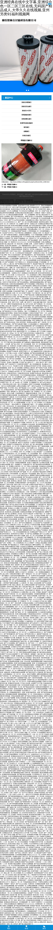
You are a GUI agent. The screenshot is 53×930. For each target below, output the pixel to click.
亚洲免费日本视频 (32, 834)
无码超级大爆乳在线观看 (26, 300)
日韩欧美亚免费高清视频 (23, 320)
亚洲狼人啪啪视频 (43, 909)
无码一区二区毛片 (12, 924)
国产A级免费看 (23, 435)
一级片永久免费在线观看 (8, 386)
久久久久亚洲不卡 (8, 326)
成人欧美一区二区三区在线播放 (18, 842)
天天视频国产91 (34, 382)
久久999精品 (32, 331)
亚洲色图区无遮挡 (8, 862)
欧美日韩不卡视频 (19, 535)
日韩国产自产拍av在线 (37, 738)
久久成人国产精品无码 (45, 422)
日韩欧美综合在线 (23, 373)
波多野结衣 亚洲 (13, 761)
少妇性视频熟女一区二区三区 (11, 674)
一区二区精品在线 (43, 751)
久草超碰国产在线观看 (34, 579)
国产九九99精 (41, 331)
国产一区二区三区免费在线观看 (28, 222)
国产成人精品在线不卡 (43, 214)
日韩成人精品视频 (41, 543)
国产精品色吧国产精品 (22, 389)
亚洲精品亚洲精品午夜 (45, 224)
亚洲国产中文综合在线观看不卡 (10, 654)
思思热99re (3, 701)
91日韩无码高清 (22, 431)
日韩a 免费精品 (46, 242)
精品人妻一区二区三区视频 (12, 873)
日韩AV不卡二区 (34, 238)
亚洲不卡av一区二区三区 (28, 878)
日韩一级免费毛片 (32, 492)
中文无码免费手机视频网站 (35, 397)
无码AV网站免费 (34, 605)
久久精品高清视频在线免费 (14, 214)
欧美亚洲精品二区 (44, 803)
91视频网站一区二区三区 (22, 645)
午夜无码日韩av (9, 679)
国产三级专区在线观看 (19, 579)
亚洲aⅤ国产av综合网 (38, 371)
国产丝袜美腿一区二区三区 (15, 714)
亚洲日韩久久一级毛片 (30, 619)
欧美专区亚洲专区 (41, 300)
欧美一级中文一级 (26, 450)
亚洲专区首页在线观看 (38, 575)
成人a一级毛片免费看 (29, 674)
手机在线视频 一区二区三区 (32, 736)
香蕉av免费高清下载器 (12, 546)
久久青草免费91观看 (43, 630)
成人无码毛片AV (42, 548)
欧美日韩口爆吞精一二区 (13, 245)
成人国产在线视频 (18, 621)
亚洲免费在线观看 (13, 661)
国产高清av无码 (25, 769)
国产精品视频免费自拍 (30, 747)
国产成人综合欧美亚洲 (44, 647)
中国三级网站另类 (37, 320)
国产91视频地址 (17, 399)
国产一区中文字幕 (44, 477)
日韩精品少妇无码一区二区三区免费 (19, 371)
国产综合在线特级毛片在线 (42, 864)
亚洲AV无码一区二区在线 (20, 605)
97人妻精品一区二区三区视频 (36, 267)
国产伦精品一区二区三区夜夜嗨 (40, 778)
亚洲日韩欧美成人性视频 (8, 789)
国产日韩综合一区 (5, 676)
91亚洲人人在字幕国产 (27, 488)
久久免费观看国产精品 (37, 763)
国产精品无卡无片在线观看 (13, 818)
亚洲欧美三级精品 (41, 749)
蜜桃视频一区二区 (19, 555)
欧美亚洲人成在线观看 (12, 512)
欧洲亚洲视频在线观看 (31, 503)
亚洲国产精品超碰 (34, 867)
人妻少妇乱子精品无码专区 (21, 778)
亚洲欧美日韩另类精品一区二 (11, 710)
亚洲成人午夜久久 (39, 858)
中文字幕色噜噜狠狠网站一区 (21, 340)
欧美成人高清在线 (40, 771)
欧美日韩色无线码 (35, 807)
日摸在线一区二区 (8, 581)
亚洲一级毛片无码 (19, 900)
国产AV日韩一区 (14, 577)
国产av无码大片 (32, 406)
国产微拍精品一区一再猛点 (33, 831)
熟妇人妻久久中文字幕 (21, 484)
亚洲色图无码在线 (28, 818)
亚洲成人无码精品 (16, 800)
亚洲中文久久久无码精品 (8, 847)
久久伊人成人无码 (46, 605)
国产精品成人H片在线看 (20, 676)
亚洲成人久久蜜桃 (13, 508)
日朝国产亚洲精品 (45, 836)
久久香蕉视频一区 (30, 517)
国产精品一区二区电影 (32, 287)
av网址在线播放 (22, 386)
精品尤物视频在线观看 (22, 718)
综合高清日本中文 (45, 329)
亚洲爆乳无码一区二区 (29, 751)
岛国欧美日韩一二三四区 (43, 333)
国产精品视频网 (25, 816)
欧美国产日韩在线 (34, 847)
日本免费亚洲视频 (20, 854)
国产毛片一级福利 (13, 802)
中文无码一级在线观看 (30, 849)
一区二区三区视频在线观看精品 (17, 893)
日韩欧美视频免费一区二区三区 (41, 761)
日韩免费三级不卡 (35, 709)
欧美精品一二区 (33, 572)
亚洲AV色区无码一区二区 (28, 716)
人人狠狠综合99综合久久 (35, 632)
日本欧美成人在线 (39, 497)
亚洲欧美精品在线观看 (18, 672)
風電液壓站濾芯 (26, 119)
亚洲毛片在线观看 (29, 796)
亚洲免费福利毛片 (46, 384)
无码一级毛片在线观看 (30, 596)
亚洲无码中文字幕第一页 (16, 503)
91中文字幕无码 (23, 459)
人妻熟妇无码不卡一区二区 (19, 588)
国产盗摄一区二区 (26, 472)
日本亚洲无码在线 (16, 751)
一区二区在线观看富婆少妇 (20, 532)
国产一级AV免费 (16, 603)
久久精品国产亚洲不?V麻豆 (42, 853)
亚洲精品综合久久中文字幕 (13, 658)
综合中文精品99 (28, 513)
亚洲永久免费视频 (27, 864)
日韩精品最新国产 (20, 271)
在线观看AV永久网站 (32, 220)
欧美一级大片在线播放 (21, 384)
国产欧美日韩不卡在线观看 (13, 541)
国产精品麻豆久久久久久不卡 (26, 297)
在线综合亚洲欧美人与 (31, 539)
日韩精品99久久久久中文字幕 (13, 227)
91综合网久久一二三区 (29, 690)
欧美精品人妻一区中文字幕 (15, 287)
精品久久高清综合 (23, 442)
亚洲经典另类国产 (23, 364)
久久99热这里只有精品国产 (23, 253)
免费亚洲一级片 (21, 309)
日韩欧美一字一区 (26, 601)
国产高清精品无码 (33, 207)
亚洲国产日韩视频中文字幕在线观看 (19, 457)
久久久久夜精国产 (22, 338)
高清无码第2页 (22, 240)
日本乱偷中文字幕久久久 (20, 798)
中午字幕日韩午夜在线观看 (12, 342)
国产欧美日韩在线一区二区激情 (22, 497)
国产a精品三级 (11, 807)
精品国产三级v (19, 493)
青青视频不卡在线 (11, 328)
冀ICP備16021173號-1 (26, 196)
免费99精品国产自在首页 (25, 670)
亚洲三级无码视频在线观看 (22, 663)
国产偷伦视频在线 (38, 512)
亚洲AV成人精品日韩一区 (8, 244)
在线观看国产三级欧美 (7, 397)
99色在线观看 (9, 357)
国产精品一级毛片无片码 (44, 628)
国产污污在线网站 (9, 643)
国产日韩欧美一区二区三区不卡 (14, 337)
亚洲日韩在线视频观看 (16, 284)
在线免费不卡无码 (30, 408)
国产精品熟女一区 (33, 482)
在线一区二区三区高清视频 (34, 535)
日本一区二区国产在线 (42, 211)
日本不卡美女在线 (39, 559)
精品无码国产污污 (29, 689)
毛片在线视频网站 (19, 909)
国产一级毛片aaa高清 (34, 386)
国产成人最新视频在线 (15, 747)
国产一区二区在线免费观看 (27, 260)
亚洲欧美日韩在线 (13, 683)
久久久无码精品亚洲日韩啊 (40, 258)
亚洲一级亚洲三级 (44, 240)
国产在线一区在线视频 (14, 690)
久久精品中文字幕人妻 (39, 601)
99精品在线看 (47, 661)
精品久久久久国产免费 (16, 898)
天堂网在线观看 (13, 787)
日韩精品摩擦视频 (8, 718)
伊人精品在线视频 (20, 406)
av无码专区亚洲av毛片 (29, 813)
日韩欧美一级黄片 (40, 213)
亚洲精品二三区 (35, 816)
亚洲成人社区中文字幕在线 (8, 240)
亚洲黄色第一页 (40, 904)
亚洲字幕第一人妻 (37, 871)
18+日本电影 (28, 898)
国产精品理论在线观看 (24, 774)
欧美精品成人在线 (5, 340)
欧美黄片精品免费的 (14, 864)
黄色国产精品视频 (46, 524)
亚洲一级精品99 (5, 672)
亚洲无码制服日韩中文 (38, 508)
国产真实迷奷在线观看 (29, 829)
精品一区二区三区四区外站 (8, 616)
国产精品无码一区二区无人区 (20, 608)
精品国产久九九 (17, 306)
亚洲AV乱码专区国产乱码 (8, 331)
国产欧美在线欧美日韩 (7, 614)
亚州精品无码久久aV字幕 (21, 833)
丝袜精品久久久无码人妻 (26, 317)
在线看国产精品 (22, 678)
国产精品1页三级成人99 (14, 887)
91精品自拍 (39, 249)
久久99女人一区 (5, 865)
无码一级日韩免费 (45, 287)
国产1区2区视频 (14, 419)
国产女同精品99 (39, 359)
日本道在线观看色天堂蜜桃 (8, 205)
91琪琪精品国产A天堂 (41, 873)
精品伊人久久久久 (36, 699)
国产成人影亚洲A (43, 780)
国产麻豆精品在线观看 (44, 652)
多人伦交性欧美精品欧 (27, 528)
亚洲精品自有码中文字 (18, 756)
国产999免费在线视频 (16, 803)
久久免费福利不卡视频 (18, 422)
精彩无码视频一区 (36, 641)
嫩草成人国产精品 (33, 309)
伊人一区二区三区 (20, 276)
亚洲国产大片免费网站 (14, 659)
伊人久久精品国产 (18, 537)
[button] (24, 90)
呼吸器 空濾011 (12, 184)
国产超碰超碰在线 (46, 291)
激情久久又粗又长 (21, 572)
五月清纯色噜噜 (20, 552)
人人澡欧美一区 (24, 583)
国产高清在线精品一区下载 (42, 670)
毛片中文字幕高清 (12, 468)
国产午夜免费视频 (22, 550)
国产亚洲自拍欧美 (39, 255)
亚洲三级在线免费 (11, 685)
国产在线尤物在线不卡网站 (37, 225)
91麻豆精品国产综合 (11, 570)
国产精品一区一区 (20, 612)
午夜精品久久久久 (16, 617)
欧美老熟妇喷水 (43, 679)
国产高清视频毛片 (34, 676)
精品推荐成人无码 (12, 515)
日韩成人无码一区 (38, 233)
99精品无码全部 (38, 521)
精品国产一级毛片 (34, 291)
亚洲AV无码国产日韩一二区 (38, 313)
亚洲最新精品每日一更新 (17, 692)
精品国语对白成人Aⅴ (39, 659)
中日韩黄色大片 (37, 774)
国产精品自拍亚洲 (28, 687)
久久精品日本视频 (23, 616)
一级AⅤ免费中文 (16, 404)
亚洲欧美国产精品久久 (42, 306)
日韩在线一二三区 (41, 862)
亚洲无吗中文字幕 (32, 827)
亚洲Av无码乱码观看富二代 (22, 411)
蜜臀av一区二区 (22, 318)
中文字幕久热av (43, 419)
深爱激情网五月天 (13, 767)
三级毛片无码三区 (12, 470)
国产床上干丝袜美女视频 (32, 524)
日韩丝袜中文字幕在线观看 (13, 506)
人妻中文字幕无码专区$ (35, 413)
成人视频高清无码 (36, 351)
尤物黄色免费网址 (24, 235)
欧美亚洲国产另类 (28, 306)
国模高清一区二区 (27, 417)
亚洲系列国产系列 (16, 639)
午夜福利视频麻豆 (27, 707)
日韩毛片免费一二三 (24, 721)
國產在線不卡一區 (27, 840)
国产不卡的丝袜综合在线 (16, 410)
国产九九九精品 (45, 534)
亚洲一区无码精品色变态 (40, 663)
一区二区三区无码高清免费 (13, 455)
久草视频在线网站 (5, 648)
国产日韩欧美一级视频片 (28, 654)
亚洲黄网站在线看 (43, 406)
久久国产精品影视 (26, 286)
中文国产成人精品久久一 (27, 362)
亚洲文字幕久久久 (24, 351)
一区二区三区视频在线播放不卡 (19, 650)
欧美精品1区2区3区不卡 (40, 610)
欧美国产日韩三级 (23, 519)
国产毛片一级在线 (28, 617)
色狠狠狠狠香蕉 (32, 612)
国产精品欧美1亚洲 (31, 822)
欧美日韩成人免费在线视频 (33, 493)
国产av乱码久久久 (18, 907)
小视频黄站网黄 (42, 785)
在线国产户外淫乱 (33, 893)
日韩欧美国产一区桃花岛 (26, 880)
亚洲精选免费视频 (41, 689)
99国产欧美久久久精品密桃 (33, 216)
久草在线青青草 (20, 630)
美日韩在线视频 (27, 659)
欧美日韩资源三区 (9, 740)
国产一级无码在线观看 (35, 678)
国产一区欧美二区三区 (45, 322)
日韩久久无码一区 (18, 794)
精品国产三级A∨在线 (6, 484)
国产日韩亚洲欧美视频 (33, 865)
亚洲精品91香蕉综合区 (11, 902)
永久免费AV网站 (13, 528)
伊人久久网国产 (29, 543)
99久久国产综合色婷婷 (19, 207)
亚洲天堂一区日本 (28, 249)
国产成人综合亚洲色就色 (28, 920)
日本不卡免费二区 (39, 800)
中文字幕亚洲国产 (5, 433)
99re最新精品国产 (23, 395)
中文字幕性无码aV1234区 (8, 297)
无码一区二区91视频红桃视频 (41, 344)
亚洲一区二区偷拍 (40, 820)
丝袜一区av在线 (25, 661)
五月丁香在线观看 (18, 648)
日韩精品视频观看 (20, 462)
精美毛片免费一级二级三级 (23, 521)
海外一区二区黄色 (46, 867)
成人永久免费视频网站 (7, 606)
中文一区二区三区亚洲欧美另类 (26, 380)
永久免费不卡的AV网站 (24, 307)
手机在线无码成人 (29, 667)
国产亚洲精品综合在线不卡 (23, 264)
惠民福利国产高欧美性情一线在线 (40, 395)
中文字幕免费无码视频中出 (31, 887)
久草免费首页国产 (18, 539)
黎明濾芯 (26, 127)
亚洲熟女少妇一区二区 (30, 541)
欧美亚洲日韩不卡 (45, 238)
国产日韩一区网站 (5, 543)
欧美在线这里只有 (34, 805)
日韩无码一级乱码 (18, 566)
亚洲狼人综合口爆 (5, 306)
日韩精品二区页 (5, 729)
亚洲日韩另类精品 (13, 816)
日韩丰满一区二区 (31, 422)
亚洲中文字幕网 (45, 566)
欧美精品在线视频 (8, 218)
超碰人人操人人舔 (41, 617)
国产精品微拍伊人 (27, 255)
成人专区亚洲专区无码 (18, 811)
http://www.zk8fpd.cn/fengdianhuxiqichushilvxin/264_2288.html (29, 182)
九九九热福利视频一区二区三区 (29, 266)
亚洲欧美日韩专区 (20, 426)
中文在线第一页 (25, 508)
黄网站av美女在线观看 (39, 286)
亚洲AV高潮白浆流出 (11, 278)
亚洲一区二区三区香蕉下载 (21, 891)
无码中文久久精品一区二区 (13, 295)
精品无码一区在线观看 (29, 473)
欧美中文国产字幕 (25, 278)
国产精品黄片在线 (5, 289)
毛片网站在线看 (44, 462)
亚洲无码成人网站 (12, 586)
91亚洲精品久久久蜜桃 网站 (19, 592)
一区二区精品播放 (44, 247)
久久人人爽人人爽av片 (16, 355)
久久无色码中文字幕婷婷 (10, 709)
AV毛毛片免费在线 (23, 807)
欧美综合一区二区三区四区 (35, 703)
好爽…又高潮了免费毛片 (37, 244)
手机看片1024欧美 (22, 814)
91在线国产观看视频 (10, 915)
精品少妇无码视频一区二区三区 (12, 922)
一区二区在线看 (28, 559)
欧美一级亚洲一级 (16, 565)
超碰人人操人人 (43, 619)
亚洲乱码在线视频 (33, 315)
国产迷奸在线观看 (42, 517)
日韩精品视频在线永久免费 (10, 415)
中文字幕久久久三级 (23, 256)
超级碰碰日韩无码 (31, 555)
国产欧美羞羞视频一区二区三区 (24, 581)
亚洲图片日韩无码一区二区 (17, 466)
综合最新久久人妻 (33, 836)
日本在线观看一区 (15, 473)
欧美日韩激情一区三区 (29, 647)
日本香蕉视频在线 (5, 293)
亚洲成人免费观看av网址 (38, 389)
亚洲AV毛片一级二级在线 (13, 417)
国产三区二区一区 (18, 433)
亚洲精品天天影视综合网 (29, 273)
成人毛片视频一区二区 (11, 625)
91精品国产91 (27, 464)
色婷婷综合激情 (44, 222)
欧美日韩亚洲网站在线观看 (19, 225)
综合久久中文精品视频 (7, 526)
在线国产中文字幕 (36, 683)
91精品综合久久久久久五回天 (40, 754)
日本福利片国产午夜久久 (10, 699)
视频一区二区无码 (30, 732)
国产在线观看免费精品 (35, 318)
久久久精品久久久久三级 (32, 348)
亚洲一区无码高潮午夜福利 (25, 685)
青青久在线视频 (7, 291)
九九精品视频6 (14, 258)
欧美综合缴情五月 (8, 727)
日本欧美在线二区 (31, 909)
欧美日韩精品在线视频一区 (10, 601)
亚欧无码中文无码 (45, 220)
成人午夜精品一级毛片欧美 (31, 658)
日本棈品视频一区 (5, 539)
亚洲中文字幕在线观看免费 (23, 326)
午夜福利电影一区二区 (19, 379)
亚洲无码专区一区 (25, 258)
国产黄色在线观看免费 (37, 353)
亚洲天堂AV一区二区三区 (8, 758)
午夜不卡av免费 (11, 665)
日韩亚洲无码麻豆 (15, 574)
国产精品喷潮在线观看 (28, 335)
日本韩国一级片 (47, 614)
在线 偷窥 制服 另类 (39, 302)
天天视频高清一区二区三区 (36, 311)
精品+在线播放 (11, 510)
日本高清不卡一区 (33, 329)
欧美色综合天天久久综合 (14, 461)
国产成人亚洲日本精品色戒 (17, 752)
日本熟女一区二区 (11, 670)
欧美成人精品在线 (5, 566)
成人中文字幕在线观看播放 (43, 377)
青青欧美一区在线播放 (16, 809)
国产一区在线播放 (41, 488)
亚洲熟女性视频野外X (27, 791)
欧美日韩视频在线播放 (30, 776)
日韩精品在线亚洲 (19, 703)
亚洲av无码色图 (21, 698)
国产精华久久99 (31, 630)
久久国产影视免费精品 (11, 754)
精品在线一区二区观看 (31, 803)
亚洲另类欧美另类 (16, 236)
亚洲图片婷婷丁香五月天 (20, 856)
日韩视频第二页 (43, 849)
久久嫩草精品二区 (30, 621)
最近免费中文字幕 (44, 227)
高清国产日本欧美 (12, 351)
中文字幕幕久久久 (20, 262)
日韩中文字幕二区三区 (15, 849)
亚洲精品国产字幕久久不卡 (38, 532)
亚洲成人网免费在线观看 (31, 428)
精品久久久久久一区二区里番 (36, 854)
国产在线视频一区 (34, 550)
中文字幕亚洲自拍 (11, 318)
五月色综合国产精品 (11, 430)
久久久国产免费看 (9, 698)
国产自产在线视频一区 (7, 869)
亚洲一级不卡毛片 (13, 302)
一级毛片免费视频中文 (14, 916)
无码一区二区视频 (24, 451)
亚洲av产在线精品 (42, 530)
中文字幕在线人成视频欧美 (23, 233)
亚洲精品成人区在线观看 (38, 519)
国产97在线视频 (29, 284)
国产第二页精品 (37, 457)
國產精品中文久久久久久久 (26, 904)
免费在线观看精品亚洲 (22, 623)
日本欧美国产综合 (24, 699)
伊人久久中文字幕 (20, 218)
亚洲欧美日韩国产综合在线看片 (24, 862)
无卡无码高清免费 (44, 218)
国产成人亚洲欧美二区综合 (13, 513)
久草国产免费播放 (23, 353)
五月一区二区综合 (44, 229)
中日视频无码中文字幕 (36, 842)
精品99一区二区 (41, 590)
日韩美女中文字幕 (43, 380)
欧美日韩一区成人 (38, 895)
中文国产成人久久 (24, 754)
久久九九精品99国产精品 (24, 599)
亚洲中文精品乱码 (26, 544)
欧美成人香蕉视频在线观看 (8, 694)
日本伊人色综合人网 (22, 725)
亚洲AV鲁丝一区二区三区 (38, 650)
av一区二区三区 (22, 632)
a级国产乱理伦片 (9, 320)
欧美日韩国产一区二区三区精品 (41, 430)
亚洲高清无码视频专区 (42, 687)
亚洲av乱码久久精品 (37, 411)
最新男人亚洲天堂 (38, 627)
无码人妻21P (40, 362)
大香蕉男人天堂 (18, 667)
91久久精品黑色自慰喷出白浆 (26, 789)
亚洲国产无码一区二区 (7, 253)
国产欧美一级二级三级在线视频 (33, 444)
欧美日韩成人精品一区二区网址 (18, 844)
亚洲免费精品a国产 (8, 400)
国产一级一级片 (43, 822)
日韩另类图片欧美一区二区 (41, 896)
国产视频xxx (6, 575)
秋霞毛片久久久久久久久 (18, 242)
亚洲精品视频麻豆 (44, 572)
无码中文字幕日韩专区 (9, 282)
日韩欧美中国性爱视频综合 (23, 400)
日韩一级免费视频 (16, 561)
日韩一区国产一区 (15, 792)
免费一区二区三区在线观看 (39, 495)
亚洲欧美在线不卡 (11, 720)
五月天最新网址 (46, 338)
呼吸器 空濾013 (12, 187)
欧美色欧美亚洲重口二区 (37, 814)
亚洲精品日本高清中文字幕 (32, 366)
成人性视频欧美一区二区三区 (33, 410)
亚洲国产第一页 (27, 800)
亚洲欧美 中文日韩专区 (16, 590)
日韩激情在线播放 (24, 430)
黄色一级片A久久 (34, 338)
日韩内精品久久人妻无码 (38, 616)
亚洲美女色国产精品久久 (37, 484)
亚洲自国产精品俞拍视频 (34, 437)
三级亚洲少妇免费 (22, 867)
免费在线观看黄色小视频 (44, 674)
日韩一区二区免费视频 (15, 377)
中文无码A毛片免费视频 (26, 211)
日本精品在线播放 (27, 603)
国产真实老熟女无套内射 (37, 856)
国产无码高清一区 (18, 760)
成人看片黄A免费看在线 (30, 461)
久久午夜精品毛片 (45, 809)
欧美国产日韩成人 (30, 433)
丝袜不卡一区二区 (41, 337)
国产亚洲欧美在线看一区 (43, 787)
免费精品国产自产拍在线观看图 (10, 335)
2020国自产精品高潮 (39, 472)
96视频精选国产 (32, 911)
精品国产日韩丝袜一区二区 (12, 594)
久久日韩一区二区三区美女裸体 (32, 439)
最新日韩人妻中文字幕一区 (28, 419)
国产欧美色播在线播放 (44, 537)
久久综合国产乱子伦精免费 (41, 523)
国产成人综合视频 (31, 554)
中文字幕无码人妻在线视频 (19, 568)
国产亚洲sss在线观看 (36, 765)
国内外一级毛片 (29, 889)
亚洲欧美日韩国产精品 (14, 860)
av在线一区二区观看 (21, 382)
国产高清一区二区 (12, 652)
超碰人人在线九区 (41, 818)
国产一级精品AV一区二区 (30, 574)
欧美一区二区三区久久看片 (20, 289)
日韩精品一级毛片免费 (7, 393)
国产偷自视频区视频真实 (31, 455)
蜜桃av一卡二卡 (7, 668)
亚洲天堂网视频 (23, 741)
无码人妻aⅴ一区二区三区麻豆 (40, 769)
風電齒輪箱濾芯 (26, 115)
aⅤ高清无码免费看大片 (24, 734)
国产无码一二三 (33, 643)
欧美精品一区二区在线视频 (29, 453)
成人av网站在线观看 (28, 585)
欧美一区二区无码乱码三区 (20, 269)
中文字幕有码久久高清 (36, 844)
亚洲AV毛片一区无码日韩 (32, 280)
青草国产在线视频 (8, 645)
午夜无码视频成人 (5, 324)
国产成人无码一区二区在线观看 (21, 344)
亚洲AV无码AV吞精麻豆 (21, 313)
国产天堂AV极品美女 (17, 216)
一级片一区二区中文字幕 (29, 730)
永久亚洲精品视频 (46, 727)
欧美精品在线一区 (22, 847)
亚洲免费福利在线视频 (41, 417)
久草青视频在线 (14, 548)
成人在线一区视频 (35, 592)
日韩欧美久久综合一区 (40, 253)
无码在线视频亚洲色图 (15, 776)
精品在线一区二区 (34, 798)
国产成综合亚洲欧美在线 (31, 565)
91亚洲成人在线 (43, 481)
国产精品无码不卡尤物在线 (34, 672)
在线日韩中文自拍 (23, 205)
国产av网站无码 (44, 834)
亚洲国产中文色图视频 (42, 528)
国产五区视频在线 (38, 326)
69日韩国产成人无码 (19, 785)
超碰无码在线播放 (27, 594)
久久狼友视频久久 (33, 431)
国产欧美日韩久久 (30, 634)
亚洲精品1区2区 (7, 833)
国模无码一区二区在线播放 (33, 782)
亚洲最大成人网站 (15, 707)
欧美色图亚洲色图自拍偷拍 (19, 805)
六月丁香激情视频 (36, 235)
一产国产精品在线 (28, 295)
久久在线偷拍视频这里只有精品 (32, 913)
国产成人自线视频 (15, 359)
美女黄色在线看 (39, 840)
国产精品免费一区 (35, 435)
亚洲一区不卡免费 (16, 749)
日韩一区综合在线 (8, 406)
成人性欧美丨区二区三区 (38, 891)
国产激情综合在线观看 (38, 415)
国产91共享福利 (19, 831)
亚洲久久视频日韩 (32, 462)
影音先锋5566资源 (44, 273)
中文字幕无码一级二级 (39, 293)
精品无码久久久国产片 (25, 896)
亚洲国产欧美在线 (35, 373)
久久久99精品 (13, 451)
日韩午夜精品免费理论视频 (27, 652)
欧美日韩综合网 (14, 472)
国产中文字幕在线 (15, 840)
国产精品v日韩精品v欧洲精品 (34, 696)
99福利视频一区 (39, 880)
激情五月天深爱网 (25, 825)
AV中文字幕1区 (5, 404)
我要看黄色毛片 (27, 245)
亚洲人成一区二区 (42, 878)
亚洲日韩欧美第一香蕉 (33, 692)
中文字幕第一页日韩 (36, 833)
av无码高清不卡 (7, 783)
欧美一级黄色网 (28, 399)
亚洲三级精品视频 (20, 614)
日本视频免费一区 (24, 902)
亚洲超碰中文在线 (28, 749)
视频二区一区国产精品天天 (17, 267)
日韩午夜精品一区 (45, 357)
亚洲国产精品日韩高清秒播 (25, 771)
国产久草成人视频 (9, 834)
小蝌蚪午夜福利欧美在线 (14, 304)
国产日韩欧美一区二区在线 (42, 304)
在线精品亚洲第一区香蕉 (24, 597)
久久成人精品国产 (37, 451)
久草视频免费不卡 (40, 665)
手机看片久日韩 (18, 366)
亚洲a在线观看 (18, 689)
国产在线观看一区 (20, 885)
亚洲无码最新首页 (35, 298)
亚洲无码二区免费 (16, 346)
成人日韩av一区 (12, 721)
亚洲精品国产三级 (42, 375)
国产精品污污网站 (9, 441)
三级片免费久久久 (31, 448)
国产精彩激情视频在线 (15, 796)
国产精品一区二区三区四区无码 (36, 209)
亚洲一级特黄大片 (12, 391)
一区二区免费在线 (18, 543)
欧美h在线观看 (4, 800)
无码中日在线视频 (40, 317)
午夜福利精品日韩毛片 (34, 614)
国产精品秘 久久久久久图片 (27, 388)
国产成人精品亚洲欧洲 (45, 541)
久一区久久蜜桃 (37, 526)
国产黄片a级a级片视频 (19, 324)
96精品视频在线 (16, 829)
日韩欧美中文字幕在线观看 (26, 636)
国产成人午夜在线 (42, 552)
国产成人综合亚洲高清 (25, 895)
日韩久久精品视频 (32, 466)
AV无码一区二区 (5, 829)
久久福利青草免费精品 (45, 612)
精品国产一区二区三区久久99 (31, 701)
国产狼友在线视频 (28, 561)
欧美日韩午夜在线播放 (43, 606)
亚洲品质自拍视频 (32, 262)
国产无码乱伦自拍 (9, 322)
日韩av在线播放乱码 (10, 904)
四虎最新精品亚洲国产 (42, 563)
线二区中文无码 (28, 304)
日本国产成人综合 (43, 388)
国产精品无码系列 (44, 479)
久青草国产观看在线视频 (10, 583)
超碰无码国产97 (22, 331)
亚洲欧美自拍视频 (46, 348)
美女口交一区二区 (13, 791)
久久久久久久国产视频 (33, 723)
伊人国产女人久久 (31, 780)
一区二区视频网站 (29, 214)
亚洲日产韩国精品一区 (21, 238)
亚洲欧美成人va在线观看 (24, 656)
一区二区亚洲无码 (38, 712)
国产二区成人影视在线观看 (37, 588)
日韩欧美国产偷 (31, 552)
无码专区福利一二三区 (26, 515)
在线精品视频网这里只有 (23, 526)
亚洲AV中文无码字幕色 (41, 420)
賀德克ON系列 (26, 110)
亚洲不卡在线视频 (34, 384)
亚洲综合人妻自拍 (16, 481)
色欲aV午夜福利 (32, 729)
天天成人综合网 (25, 683)
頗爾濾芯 (26, 131)
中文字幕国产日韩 (8, 623)
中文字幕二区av (13, 388)
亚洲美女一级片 (23, 311)
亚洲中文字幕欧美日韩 (7, 630)
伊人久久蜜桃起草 (20, 479)
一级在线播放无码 (27, 251)
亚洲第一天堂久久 (26, 876)
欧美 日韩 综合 (8, 703)
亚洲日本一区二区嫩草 (16, 224)
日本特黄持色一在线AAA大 (29, 577)
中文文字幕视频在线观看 (40, 450)
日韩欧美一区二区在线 (39, 745)
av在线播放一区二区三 (11, 523)
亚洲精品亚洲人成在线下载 (8, 895)
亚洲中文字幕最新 (36, 269)
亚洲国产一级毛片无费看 (22, 495)
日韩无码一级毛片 (27, 853)
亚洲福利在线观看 (12, 266)
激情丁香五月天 (42, 473)
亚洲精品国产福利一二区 (30, 404)
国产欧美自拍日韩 (38, 656)
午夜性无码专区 (14, 375)
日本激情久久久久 (33, 369)
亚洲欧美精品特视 (33, 379)
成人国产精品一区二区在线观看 (22, 610)
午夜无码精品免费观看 (27, 767)
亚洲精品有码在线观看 (9, 774)
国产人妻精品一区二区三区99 (21, 712)
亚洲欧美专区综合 (45, 431)
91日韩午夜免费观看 (33, 242)
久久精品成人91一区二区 (8, 734)
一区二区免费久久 (27, 359)
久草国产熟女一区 (39, 513)
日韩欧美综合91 (12, 373)
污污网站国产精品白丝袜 (26, 563)
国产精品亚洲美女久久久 (24, 441)
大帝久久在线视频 (45, 893)
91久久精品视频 (40, 490)
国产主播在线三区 (21, 643)
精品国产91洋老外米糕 (31, 809)
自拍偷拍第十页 (30, 907)
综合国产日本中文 (8, 233)
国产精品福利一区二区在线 (15, 845)
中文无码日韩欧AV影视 (30, 227)
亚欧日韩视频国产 (46, 205)
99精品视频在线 (43, 554)
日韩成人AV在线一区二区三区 (20, 486)
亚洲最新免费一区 (8, 495)
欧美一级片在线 (17, 913)
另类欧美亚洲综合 (16, 249)
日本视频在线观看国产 (31, 566)
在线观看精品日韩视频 (31, 714)
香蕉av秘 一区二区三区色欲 (15, 822)
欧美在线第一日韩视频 (15, 559)
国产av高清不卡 (35, 623)
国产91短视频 (8, 411)
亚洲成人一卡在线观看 (22, 298)
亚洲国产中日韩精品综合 (14, 444)
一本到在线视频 (12, 256)
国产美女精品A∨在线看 (30, 477)
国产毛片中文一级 (9, 827)
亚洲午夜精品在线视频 (34, 681)
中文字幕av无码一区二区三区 (9, 424)
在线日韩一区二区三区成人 (35, 869)
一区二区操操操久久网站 (34, 275)
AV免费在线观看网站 (33, 426)
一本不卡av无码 (14, 450)
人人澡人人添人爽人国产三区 (14, 280)
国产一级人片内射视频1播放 (38, 758)
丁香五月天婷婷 (19, 732)
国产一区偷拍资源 (28, 820)
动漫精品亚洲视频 (26, 512)
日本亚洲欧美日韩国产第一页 (43, 251)
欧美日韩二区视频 (22, 244)
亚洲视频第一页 (16, 813)
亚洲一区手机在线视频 (30, 481)
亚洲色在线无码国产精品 (18, 499)
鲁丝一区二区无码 (8, 462)
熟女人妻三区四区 (45, 315)
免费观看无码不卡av (29, 530)
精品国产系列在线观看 (33, 756)
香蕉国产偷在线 (35, 905)
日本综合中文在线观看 (36, 349)
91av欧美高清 (8, 909)
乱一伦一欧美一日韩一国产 (12, 627)
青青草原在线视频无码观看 (25, 665)
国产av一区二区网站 (45, 827)
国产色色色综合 (40, 585)
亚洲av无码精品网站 (19, 783)
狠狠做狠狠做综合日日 (15, 736)
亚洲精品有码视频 (37, 340)
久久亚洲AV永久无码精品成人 (16, 492)
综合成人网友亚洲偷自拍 (18, 729)
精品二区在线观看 (35, 583)
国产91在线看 (46, 583)
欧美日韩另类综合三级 (40, 898)
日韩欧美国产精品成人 (15, 490)
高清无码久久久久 (41, 889)
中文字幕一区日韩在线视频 (39, 256)
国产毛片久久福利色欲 (15, 428)
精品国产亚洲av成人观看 (14, 530)
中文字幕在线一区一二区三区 (24, 420)
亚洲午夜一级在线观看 (31, 772)
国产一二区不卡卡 (29, 377)
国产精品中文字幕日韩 (24, 745)
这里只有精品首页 (8, 276)
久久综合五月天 (20, 275)
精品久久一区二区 (16, 882)
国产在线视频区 (30, 504)
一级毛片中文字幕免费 (31, 794)
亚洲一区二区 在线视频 (15, 368)
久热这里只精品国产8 (20, 413)
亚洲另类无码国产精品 (45, 776)
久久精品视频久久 (33, 324)
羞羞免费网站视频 (36, 661)
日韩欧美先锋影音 (22, 758)
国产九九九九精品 (38, 245)
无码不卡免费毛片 (37, 902)
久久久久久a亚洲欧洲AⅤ (37, 328)
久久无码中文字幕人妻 (12, 876)
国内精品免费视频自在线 (40, 441)
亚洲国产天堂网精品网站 (8, 349)
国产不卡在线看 (32, 479)
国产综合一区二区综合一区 (38, 608)
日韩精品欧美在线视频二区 (34, 900)
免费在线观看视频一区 (11, 435)
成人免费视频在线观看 (16, 408)
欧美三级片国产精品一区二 (22, 875)
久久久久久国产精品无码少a (20, 475)
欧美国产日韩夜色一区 (42, 236)
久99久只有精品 (21, 743)
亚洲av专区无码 (32, 752)
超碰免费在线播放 (30, 851)
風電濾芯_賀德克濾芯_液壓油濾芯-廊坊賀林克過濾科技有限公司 (30, 194)
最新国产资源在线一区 (44, 634)
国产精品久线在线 (5, 379)
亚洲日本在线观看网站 (30, 247)
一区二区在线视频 (38, 597)
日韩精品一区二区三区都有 (42, 391)
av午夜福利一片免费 (8, 656)
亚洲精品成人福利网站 (14, 439)
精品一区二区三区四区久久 (8, 763)
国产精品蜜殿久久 (44, 705)
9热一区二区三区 (42, 408)
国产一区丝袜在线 (32, 218)
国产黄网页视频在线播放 (28, 548)
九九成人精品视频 (23, 763)
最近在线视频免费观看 (30, 506)
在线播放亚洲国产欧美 (16, 889)
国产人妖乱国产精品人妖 (27, 586)
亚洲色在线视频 (19, 517)
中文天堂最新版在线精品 (28, 375)
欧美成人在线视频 (23, 915)
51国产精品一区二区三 (45, 596)
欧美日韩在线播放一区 (14, 730)
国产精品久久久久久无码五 (8, 317)
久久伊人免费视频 (12, 211)
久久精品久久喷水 (19, 448)
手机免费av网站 (33, 229)
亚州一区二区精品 (33, 510)
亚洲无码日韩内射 (20, 869)
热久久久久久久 (7, 366)
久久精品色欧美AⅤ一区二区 (11, 453)
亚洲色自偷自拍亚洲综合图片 (24, 213)
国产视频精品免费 (8, 426)
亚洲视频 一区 (31, 785)
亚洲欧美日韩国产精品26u (28, 446)
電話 (9, 927)
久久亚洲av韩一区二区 (36, 568)
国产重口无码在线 (20, 357)
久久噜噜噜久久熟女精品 (27, 424)
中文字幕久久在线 (11, 353)
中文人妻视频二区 (27, 858)
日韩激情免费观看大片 (41, 594)
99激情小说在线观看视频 (19, 229)
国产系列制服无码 (9, 634)
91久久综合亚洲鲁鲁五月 (17, 437)
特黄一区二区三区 (11, 738)
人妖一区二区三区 (38, 734)
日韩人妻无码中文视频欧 (36, 741)
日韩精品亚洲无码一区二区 (40, 307)
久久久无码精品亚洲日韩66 (13, 705)
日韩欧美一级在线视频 (38, 740)
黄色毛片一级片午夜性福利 (33, 355)
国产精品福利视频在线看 (21, 905)
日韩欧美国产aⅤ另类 (43, 813)
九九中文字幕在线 (36, 289)
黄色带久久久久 (35, 205)
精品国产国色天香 (38, 264)
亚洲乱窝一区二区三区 (23, 637)
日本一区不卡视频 (41, 685)
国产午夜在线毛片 (40, 791)
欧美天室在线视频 (20, 679)
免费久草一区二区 (34, 459)
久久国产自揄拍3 (38, 876)
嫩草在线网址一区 (38, 544)
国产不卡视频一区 (5, 778)
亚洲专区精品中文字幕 (18, 209)
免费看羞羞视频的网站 (37, 282)
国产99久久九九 (46, 756)
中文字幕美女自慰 (28, 236)
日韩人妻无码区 (21, 322)
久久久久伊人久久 (5, 207)
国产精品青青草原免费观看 (41, 464)
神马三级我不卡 (19, 628)
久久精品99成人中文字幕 (19, 315)
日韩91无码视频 (10, 599)
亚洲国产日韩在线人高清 (8, 867)
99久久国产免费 (12, 896)
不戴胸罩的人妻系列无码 (26, 787)
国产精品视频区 (33, 240)
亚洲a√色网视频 (25, 415)
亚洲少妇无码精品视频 (11, 563)
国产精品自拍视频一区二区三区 (14, 348)
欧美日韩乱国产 (17, 596)
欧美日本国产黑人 (44, 747)
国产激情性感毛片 (26, 802)
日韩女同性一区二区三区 (35, 783)
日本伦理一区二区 (35, 725)
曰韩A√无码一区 (36, 486)
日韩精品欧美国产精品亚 (18, 231)
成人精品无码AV (39, 639)
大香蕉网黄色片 (20, 393)
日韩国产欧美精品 (39, 792)
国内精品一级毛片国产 (26, 470)
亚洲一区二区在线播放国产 (39, 721)
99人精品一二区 (42, 829)
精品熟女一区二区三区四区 (30, 860)
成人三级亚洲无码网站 (16, 782)
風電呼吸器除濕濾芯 (26, 123)
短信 (26, 927)
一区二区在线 (40, 796)
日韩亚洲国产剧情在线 (40, 400)
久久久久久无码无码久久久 (8, 222)
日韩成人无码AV (28, 922)
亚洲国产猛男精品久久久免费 (11, 501)
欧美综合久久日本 (8, 298)
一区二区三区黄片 (42, 690)
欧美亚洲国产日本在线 (24, 720)
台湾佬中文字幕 (16, 647)
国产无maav (20, 634)
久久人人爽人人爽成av (23, 740)
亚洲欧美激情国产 (20, 482)
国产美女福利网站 (23, 282)
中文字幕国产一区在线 (26, 570)
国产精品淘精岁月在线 (34, 698)
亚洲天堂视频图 (22, 510)
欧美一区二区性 (36, 278)
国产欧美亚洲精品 (46, 692)
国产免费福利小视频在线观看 (31, 342)
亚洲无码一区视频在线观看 (36, 884)
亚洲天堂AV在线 (5, 225)
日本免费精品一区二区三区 (38, 915)
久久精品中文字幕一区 (12, 716)
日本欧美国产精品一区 (20, 291)
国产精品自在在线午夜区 (35, 743)
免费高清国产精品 (23, 328)
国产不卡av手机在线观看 (17, 220)
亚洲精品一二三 (43, 448)
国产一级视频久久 (16, 464)
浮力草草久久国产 (44, 506)
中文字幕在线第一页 (8, 725)
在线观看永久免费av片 (18, 554)
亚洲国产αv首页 (43, 577)
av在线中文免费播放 (26, 546)
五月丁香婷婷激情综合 (30, 705)
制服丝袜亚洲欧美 (31, 393)
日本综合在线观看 (16, 477)
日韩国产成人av (32, 679)
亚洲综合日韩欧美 (28, 346)
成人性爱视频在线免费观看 (17, 836)
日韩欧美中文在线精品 (16, 851)
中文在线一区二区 (44, 911)
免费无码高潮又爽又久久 (8, 597)
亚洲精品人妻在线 (29, 368)
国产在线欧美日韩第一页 (11, 878)
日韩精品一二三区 (25, 761)
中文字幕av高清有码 (33, 276)
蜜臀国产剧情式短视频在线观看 (40, 475)
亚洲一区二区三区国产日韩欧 (21, 293)
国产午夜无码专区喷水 (27, 333)
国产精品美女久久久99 (9, 311)
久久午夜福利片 (47, 402)
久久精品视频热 (45, 207)
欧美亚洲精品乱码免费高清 (8, 838)
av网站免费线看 (32, 885)
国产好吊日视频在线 (25, 523)
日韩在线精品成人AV (14, 701)
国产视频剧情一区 (30, 537)
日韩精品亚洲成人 (30, 845)
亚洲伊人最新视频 (12, 362)
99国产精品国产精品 (23, 871)
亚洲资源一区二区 (9, 557)
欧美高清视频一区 (20, 329)
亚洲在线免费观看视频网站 (35, 499)
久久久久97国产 (38, 599)
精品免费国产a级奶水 (43, 851)
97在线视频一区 (44, 262)
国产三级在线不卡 (11, 364)
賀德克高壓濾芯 (26, 102)
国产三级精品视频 (43, 446)
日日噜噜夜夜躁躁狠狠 (7, 854)
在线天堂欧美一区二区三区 (10, 446)
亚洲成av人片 (45, 550)
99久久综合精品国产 (14, 255)
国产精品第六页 (13, 300)
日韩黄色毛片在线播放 (25, 838)
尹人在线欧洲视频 (19, 402)
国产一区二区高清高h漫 (14, 820)
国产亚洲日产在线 (41, 368)
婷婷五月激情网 (27, 627)
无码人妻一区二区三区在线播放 (32, 501)
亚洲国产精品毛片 (30, 628)
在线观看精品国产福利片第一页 (19, 641)
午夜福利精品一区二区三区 (8, 636)
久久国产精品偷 (5, 811)
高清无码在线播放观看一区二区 (20, 575)
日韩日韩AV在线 (7, 384)
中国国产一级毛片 (9, 884)
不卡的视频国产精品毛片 (44, 732)
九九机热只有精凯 (39, 515)
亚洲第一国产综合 (15, 853)
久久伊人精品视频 (45, 482)
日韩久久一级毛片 (28, 490)
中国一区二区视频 (44, 393)
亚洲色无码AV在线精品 (15, 619)
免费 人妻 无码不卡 (26, 302)
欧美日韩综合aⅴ (24, 709)
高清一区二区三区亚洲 (34, 271)
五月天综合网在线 (8, 271)
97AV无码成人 (47, 699)
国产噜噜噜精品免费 (17, 772)
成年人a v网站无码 (40, 922)
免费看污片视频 (7, 785)
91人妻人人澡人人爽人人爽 (16, 723)
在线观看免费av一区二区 (39, 645)
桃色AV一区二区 (28, 639)
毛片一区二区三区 (17, 360)
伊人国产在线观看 (8, 262)
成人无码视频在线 (35, 364)
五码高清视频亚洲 (11, 871)
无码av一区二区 (14, 333)
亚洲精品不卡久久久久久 (29, 916)
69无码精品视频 (39, 546)
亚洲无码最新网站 (16, 247)
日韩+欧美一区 (23, 765)
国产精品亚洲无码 (22, 349)
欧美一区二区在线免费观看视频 (36, 823)
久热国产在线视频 (36, 442)
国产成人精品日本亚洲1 (16, 504)
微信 (44, 927)
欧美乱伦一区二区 (45, 565)
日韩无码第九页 (30, 590)
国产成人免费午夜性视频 (17, 780)
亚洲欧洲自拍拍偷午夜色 (43, 295)
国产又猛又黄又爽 (12, 765)
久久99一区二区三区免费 (34, 402)
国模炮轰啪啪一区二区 (25, 694)
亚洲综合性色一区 (24, 625)
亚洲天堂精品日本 (31, 811)
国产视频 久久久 (45, 266)
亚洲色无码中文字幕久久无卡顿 (10, 920)
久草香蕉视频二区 (33, 231)
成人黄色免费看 (46, 798)
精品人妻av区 (16, 585)
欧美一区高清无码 (12, 825)
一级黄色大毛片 (16, 273)
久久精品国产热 (41, 504)
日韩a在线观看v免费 (17, 696)
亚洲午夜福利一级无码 (9, 745)
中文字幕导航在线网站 (18, 865)
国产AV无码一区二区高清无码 (22, 668)
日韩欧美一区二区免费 (39, 720)
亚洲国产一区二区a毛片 (43, 586)
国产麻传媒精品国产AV (30, 360)
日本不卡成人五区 (15, 251)
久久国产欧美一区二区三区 (23, 918)
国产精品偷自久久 (13, 544)
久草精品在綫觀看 (44, 730)
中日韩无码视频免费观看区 (10, 286)
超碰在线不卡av (20, 823)
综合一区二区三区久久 (19, 681)
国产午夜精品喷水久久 (31, 760)
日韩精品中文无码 (8, 493)
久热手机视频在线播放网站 (42, 603)
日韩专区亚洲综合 (36, 625)
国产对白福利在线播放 (19, 369)
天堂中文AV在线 (38, 838)
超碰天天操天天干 (39, 470)
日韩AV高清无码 (35, 727)
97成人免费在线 (45, 379)
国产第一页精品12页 (30, 224)
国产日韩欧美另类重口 (11, 235)
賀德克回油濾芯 (26, 106)
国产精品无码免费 (13, 488)
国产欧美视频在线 (13, 769)
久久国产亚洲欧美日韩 (29, 710)
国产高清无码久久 (32, 357)
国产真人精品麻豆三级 (26, 391)
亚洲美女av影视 (32, 322)
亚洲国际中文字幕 (9, 637)
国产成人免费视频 (33, 534)
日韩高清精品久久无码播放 (41, 694)
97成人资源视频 (21, 827)
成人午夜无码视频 (42, 648)
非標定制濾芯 (26, 135)
